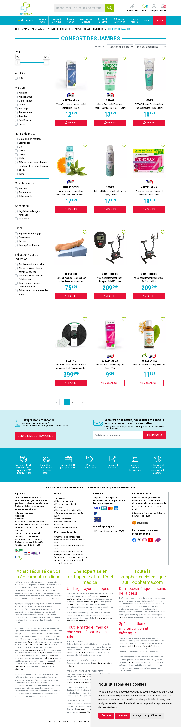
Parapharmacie (39, 29)
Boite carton (25, 192)
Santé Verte (25, 120)
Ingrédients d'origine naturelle (29, 213)
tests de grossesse (45, 664)
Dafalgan (42, 644)
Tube (21, 173)
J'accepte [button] (106, 715)
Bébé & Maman (70, 20)
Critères (20, 72)
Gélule (22, 154)
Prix (17, 51)
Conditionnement (25, 183)
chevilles (70, 604)
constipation (41, 653)
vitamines (19, 669)
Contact (19, 519)
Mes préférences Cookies (66, 527)
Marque (20, 87)
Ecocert (23, 241)
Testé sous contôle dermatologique (29, 285)
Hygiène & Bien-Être (102, 20)
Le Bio (147, 20)
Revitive (23, 116)
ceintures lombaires (75, 599)
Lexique (58, 507)
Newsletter (20, 516)
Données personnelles (65, 522)
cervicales (88, 602)
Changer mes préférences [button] (147, 715)
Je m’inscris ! (154, 435)
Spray (22, 169)
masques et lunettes (86, 712)
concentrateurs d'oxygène (89, 709)
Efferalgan (28, 644)
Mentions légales (62, 519)
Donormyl (50, 658)
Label (18, 228)
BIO (21, 78)
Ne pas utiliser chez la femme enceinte (30, 270)
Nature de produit (26, 133)
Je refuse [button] (122, 715)
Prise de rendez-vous (64, 501)
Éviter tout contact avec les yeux (33, 292)
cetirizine (19, 656)
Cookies (58, 525)
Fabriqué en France (29, 245)
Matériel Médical (134, 20)
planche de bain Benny (89, 677)
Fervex (51, 656)
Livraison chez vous (142, 516)
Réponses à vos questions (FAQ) (108, 531)
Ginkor (22, 104)
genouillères (102, 596)
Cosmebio (24, 237)
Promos (159, 20)
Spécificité (22, 206)
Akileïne (23, 92)
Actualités (59, 498)
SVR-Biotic (123, 617)
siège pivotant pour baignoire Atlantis (84, 682)
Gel (20, 146)
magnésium (20, 666)
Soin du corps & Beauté (86, 20)
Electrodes (24, 142)
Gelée (22, 150)
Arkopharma (25, 96)
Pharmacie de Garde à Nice (67, 537)
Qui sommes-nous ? (24, 513)
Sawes (22, 124)
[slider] (17, 62)
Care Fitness (26, 100)
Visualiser (110, 382)
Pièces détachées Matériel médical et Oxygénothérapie (34, 164)
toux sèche (29, 650)
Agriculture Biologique (30, 233)
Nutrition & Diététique (56, 20)
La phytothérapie (134, 646)
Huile (21, 158)
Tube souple (25, 196)
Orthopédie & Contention (119, 20)
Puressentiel (25, 112)
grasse (40, 650)
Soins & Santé (42, 20)
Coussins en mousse (30, 138)
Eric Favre (131, 662)
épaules (96, 602)
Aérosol (23, 188)
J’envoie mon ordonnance (35, 435)
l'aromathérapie (149, 646)
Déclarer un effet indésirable (67, 510)
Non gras (24, 218)
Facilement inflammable (31, 264)
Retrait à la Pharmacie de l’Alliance (148, 513)
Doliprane (32, 642)
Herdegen (24, 108)
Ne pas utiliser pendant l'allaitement (31, 277)
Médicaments (25, 20)
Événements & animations (66, 504)
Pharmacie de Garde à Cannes (68, 551)
